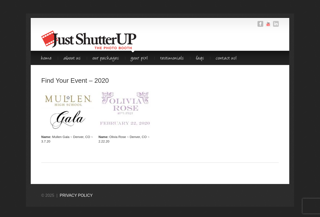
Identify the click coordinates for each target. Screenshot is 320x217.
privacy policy (76, 195)
